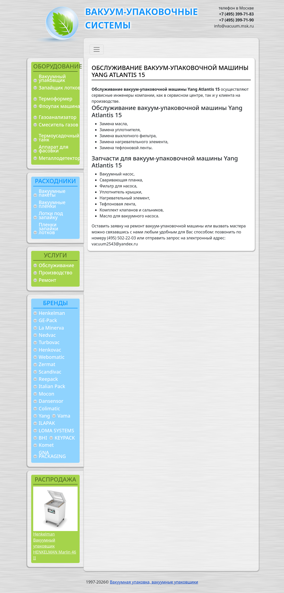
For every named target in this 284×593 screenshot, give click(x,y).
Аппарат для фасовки (53, 148)
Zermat (47, 364)
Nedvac (47, 335)
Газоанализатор (57, 117)
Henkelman (52, 313)
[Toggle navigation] (97, 49)
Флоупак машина (59, 106)
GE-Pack (48, 320)
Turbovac (49, 342)
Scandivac (50, 371)
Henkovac (50, 349)
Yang (44, 415)
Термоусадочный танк (59, 137)
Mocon (46, 393)
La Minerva (51, 327)
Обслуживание (56, 265)
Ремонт (47, 280)
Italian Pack (52, 386)
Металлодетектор (60, 158)
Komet (46, 445)
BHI (43, 437)
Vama (63, 415)
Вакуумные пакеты (52, 193)
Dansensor (51, 401)
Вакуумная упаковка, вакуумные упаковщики (154, 582)
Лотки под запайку (51, 215)
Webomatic (51, 357)
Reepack (48, 379)
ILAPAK (47, 423)
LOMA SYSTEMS (56, 430)
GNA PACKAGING (52, 454)
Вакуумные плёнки (52, 204)
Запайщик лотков (59, 87)
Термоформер (55, 98)
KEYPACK (65, 437)
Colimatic (49, 408)
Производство (55, 272)
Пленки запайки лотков (48, 228)
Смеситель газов (58, 124)
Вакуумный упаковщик (52, 78)
